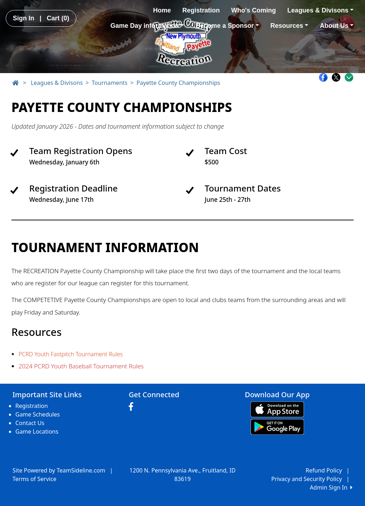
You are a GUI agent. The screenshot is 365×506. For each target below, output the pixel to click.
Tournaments (109, 83)
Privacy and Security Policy (306, 479)
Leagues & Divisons (320, 10)
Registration (201, 10)
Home (162, 10)
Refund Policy (324, 470)
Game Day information (147, 25)
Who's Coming (253, 10)
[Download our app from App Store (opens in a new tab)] (277, 409)
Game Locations (37, 431)
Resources (289, 25)
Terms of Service (34, 479)
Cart (58, 18)
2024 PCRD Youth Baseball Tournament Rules (81, 366)
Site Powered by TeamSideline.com (58, 470)
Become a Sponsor (227, 25)
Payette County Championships (178, 83)
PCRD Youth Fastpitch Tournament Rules (71, 354)
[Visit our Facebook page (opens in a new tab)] (133, 407)
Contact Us (29, 423)
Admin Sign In (331, 487)
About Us (337, 25)
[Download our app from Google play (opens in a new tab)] (277, 426)
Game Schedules (37, 414)
